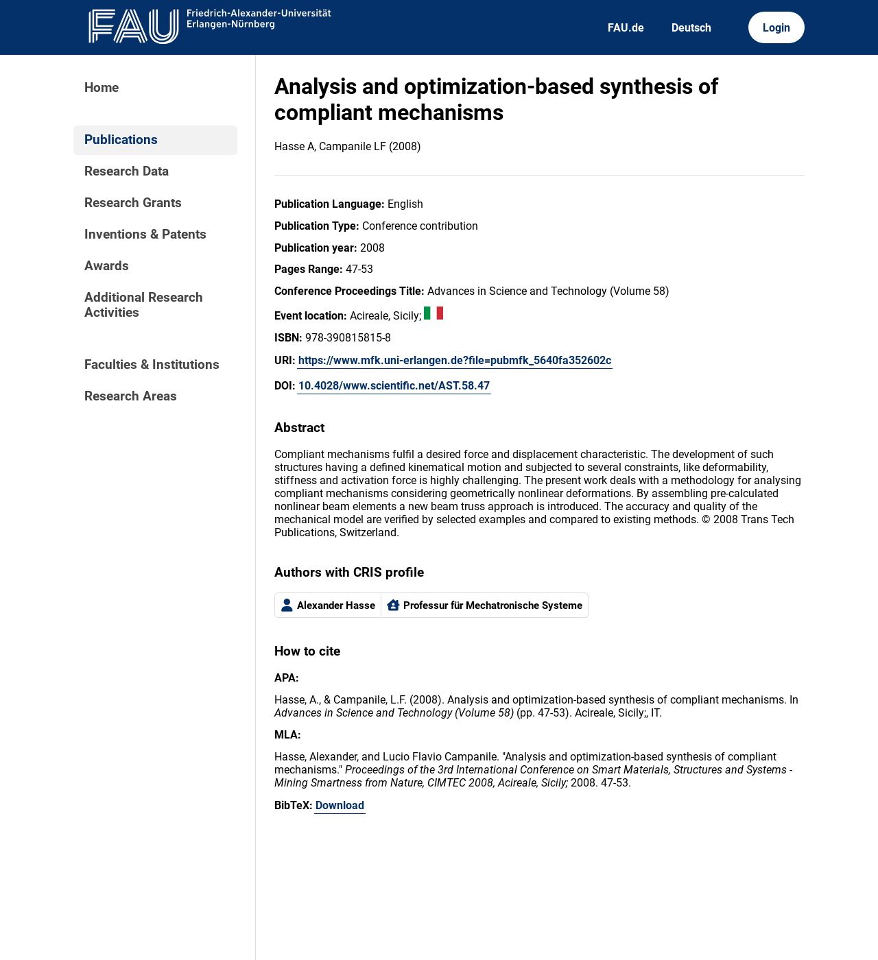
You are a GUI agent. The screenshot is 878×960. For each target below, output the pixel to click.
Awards (106, 266)
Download (340, 805)
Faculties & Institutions (152, 364)
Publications (121, 139)
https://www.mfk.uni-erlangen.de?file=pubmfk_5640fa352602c (454, 360)
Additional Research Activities (143, 305)
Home (101, 87)
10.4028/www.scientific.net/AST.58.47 (394, 385)
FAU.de (626, 27)
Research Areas (130, 396)
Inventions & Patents (145, 234)
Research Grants (133, 203)
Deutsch (691, 27)
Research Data (126, 171)
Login (776, 27)
